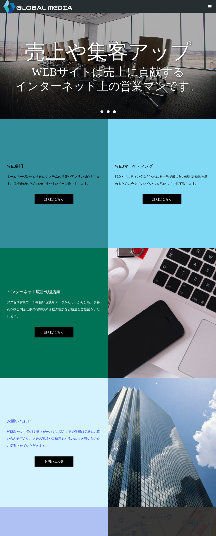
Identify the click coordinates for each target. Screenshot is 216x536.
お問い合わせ (54, 461)
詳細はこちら (54, 199)
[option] (108, 59)
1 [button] (101, 111)
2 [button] (108, 111)
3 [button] (114, 111)
